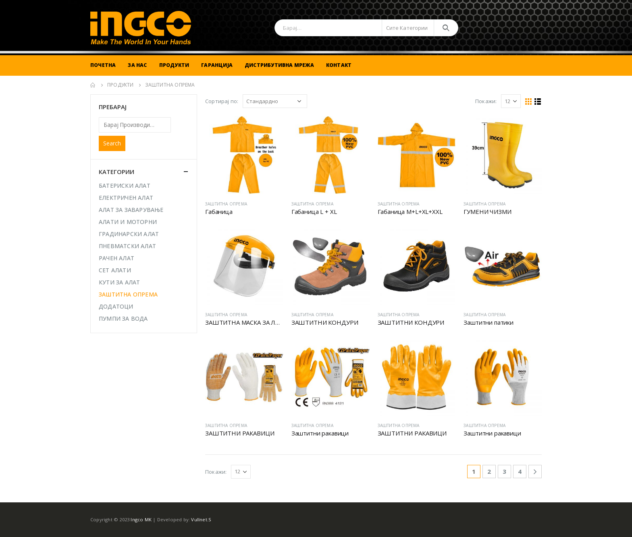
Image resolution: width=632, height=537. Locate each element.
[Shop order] (275, 101)
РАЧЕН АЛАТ (116, 258)
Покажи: (486, 101)
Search (112, 143)
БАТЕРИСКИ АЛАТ (124, 185)
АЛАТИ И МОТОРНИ (128, 222)
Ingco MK (141, 519)
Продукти (174, 65)
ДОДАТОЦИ (116, 306)
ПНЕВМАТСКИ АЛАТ (127, 246)
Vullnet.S (201, 519)
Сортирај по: (221, 101)
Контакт (338, 65)
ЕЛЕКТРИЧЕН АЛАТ (126, 197)
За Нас (137, 65)
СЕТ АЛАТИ (115, 270)
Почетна (103, 65)
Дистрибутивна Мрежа (279, 65)
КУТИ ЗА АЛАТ (119, 282)
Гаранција (217, 65)
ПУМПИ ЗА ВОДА (123, 318)
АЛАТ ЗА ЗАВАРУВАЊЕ (131, 210)
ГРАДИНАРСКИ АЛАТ (129, 234)
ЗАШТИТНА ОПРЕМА (226, 204)
